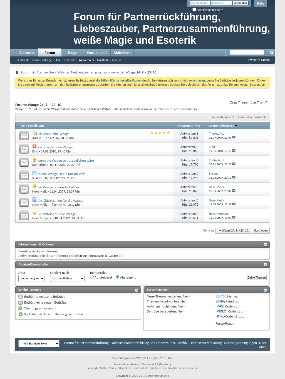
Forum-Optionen (221, 117)
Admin (36, 138)
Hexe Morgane (42, 218)
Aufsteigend (101, 277)
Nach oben (260, 230)
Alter (22, 272)
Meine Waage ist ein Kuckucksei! (61, 174)
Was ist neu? (97, 53)
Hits (197, 126)
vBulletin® (135, 364)
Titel (22, 126)
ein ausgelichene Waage (55, 147)
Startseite (27, 53)
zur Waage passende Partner (59, 187)
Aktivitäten (122, 53)
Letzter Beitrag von (223, 126)
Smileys (221, 301)
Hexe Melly (39, 191)
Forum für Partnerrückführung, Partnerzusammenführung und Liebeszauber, (120, 343)
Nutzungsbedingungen (240, 343)
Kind (35, 151)
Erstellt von (36, 126)
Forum (49, 53)
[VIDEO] (221, 311)
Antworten (184, 126)
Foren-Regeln (225, 323)
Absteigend (126, 277)
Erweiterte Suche (258, 59)
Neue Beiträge (42, 60)
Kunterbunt (40, 165)
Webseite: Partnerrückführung (178, 109)
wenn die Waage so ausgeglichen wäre (66, 160)
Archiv (182, 343)
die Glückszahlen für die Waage (60, 200)
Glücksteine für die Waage (57, 214)
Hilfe (260, 4)
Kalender (70, 60)
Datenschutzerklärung (206, 343)
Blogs (72, 53)
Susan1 (37, 178)
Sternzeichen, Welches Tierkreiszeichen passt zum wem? (78, 72)
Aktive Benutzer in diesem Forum (42, 256)
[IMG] (219, 306)
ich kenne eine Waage (54, 134)
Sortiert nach (59, 272)
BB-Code (221, 296)
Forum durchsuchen (250, 117)
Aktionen (85, 60)
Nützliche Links (107, 60)
